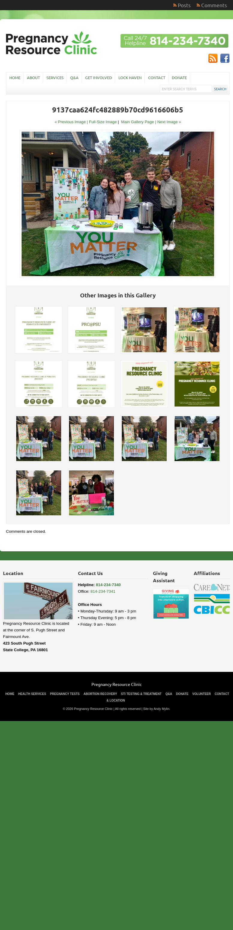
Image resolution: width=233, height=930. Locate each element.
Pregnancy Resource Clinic (116, 684)
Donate (179, 77)
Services (55, 77)
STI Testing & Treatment (141, 694)
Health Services (32, 694)
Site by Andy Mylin (156, 709)
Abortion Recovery (100, 694)
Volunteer (201, 694)
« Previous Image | (72, 122)
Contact (156, 77)
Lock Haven (130, 77)
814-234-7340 (108, 585)
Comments (214, 5)
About (33, 77)
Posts (184, 5)
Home (14, 77)
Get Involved (98, 77)
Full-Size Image (103, 122)
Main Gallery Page (137, 122)
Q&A (74, 77)
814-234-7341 (103, 591)
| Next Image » (168, 122)
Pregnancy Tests (65, 694)
